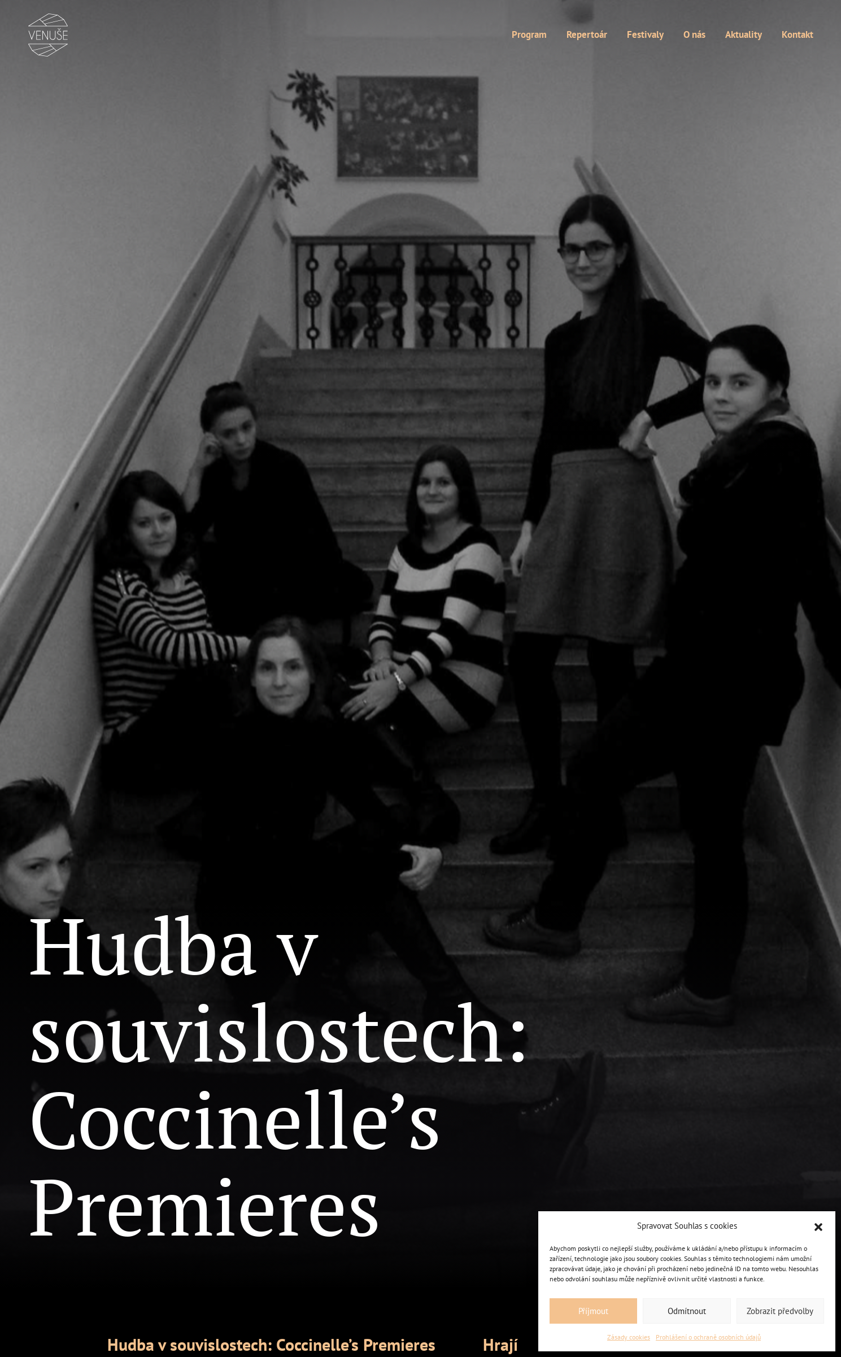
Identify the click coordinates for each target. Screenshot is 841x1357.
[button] (818, 1226)
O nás (694, 35)
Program (529, 35)
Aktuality (743, 35)
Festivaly (645, 35)
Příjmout (593, 1311)
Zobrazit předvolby (780, 1311)
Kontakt (797, 35)
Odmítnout (687, 1311)
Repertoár (587, 35)
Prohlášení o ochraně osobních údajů (708, 1337)
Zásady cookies (628, 1337)
